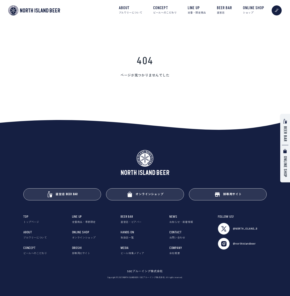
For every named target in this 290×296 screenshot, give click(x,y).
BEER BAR (224, 10)
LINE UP (197, 10)
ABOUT (130, 10)
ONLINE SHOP (253, 10)
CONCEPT (165, 10)
